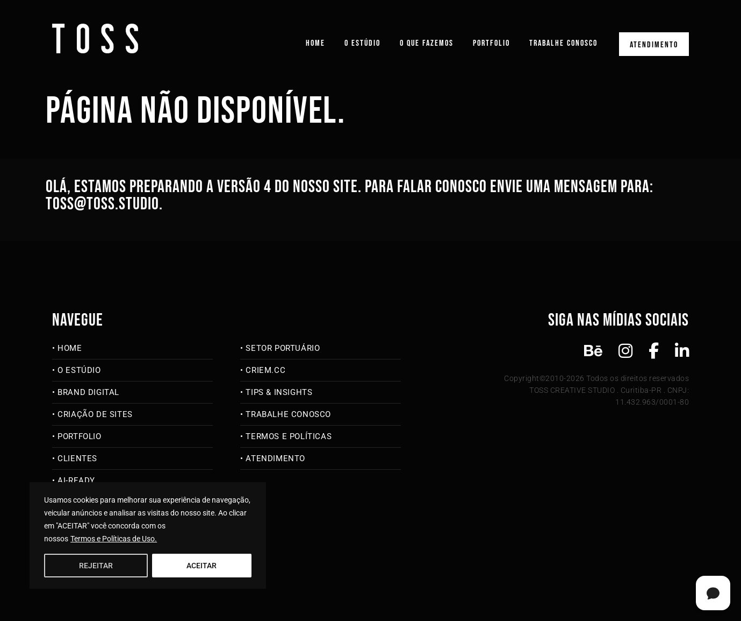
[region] (148, 535)
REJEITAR (96, 565)
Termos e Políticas (289, 436)
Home (315, 43)
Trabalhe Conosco (563, 43)
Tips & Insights (279, 392)
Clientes (77, 458)
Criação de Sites (95, 414)
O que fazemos (427, 43)
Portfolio (491, 43)
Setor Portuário (283, 348)
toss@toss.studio (102, 204)
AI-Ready (76, 480)
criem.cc (265, 370)
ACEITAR (201, 565)
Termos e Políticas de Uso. (113, 538)
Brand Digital (88, 392)
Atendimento (654, 45)
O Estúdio (362, 43)
